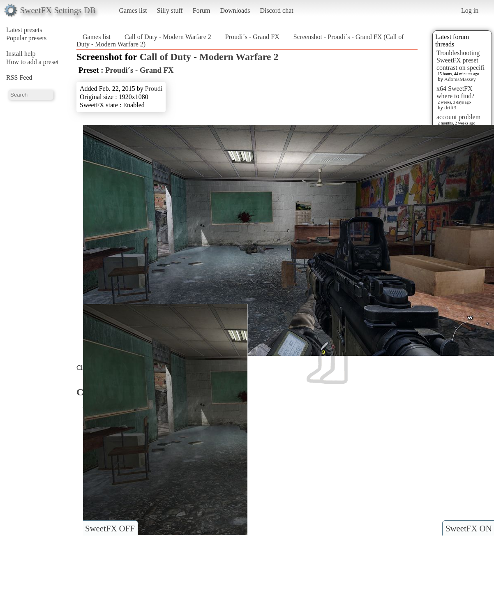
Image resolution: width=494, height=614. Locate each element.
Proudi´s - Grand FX (252, 36)
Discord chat (276, 10)
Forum (201, 10)
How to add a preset (32, 61)
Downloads (235, 10)
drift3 (450, 107)
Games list (133, 10)
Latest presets (24, 29)
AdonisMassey (460, 79)
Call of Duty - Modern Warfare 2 (168, 36)
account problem (458, 116)
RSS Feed (19, 77)
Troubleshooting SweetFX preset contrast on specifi (460, 60)
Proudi (154, 88)
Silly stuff (170, 10)
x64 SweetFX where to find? (455, 92)
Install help (21, 53)
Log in (469, 10)
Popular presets (26, 38)
